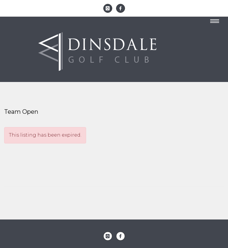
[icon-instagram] (109, 8)
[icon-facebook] (120, 8)
